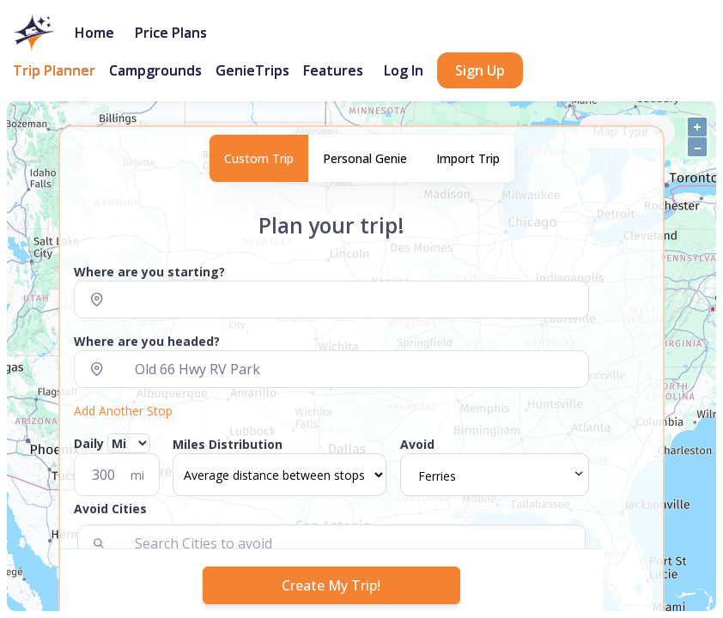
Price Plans (171, 32)
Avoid (417, 444)
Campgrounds (155, 70)
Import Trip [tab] (468, 158)
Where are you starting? (149, 272)
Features (333, 70)
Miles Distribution (228, 444)
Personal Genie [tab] (365, 158)
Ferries (437, 476)
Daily (112, 443)
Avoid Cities (110, 508)
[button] (331, 512)
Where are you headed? (147, 341)
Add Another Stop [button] (123, 411)
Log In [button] (403, 70)
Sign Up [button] (480, 70)
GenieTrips (252, 70)
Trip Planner (54, 70)
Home (94, 32)
